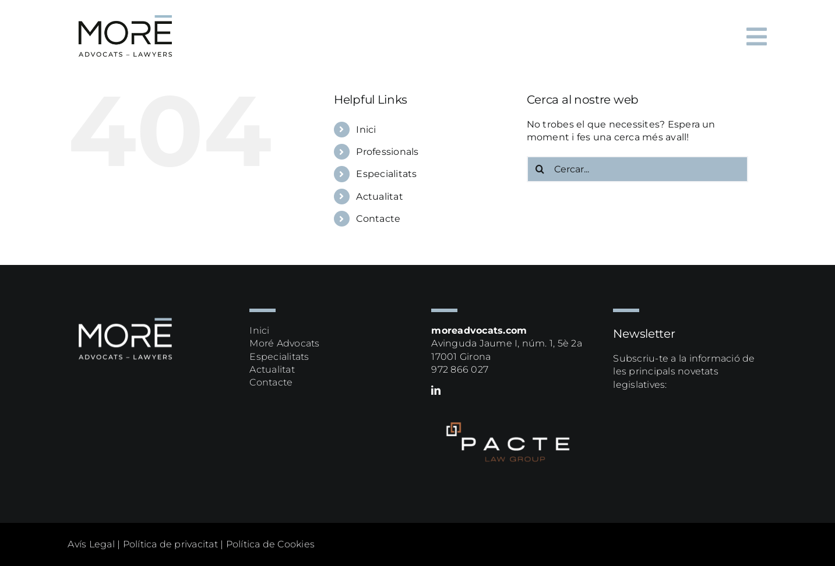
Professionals (387, 151)
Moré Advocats (284, 343)
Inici (366, 129)
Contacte (378, 218)
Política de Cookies (270, 544)
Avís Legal (91, 544)
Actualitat (379, 196)
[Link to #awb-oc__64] (756, 36)
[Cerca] (540, 169)
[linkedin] (436, 390)
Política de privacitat (170, 544)
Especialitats (386, 173)
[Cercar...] (637, 169)
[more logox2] (126, 10)
